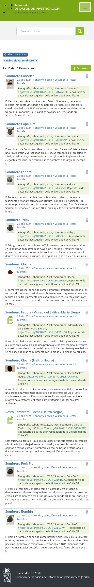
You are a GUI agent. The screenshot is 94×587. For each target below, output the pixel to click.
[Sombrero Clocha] (10, 272)
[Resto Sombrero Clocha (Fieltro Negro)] (10, 420)
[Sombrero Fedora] (10, 179)
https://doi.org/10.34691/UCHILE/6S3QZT (42, 188)
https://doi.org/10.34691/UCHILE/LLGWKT (42, 527)
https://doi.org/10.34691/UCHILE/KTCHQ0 (42, 332)
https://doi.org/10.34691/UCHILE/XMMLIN (42, 280)
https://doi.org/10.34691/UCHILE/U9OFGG (42, 236)
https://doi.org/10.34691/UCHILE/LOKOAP (42, 140)
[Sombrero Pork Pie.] (10, 471)
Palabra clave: (21, 60)
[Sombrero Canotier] (10, 83)
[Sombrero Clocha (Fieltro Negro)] (10, 368)
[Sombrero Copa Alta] (10, 131)
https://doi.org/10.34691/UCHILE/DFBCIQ (42, 479)
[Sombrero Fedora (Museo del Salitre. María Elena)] (10, 320)
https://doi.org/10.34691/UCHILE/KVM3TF (61, 428)
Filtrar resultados (15, 54)
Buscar (80, 31)
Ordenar (81, 68)
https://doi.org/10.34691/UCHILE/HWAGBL (42, 92)
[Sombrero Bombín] (10, 519)
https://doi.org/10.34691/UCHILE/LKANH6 (52, 376)
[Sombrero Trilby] (10, 227)
